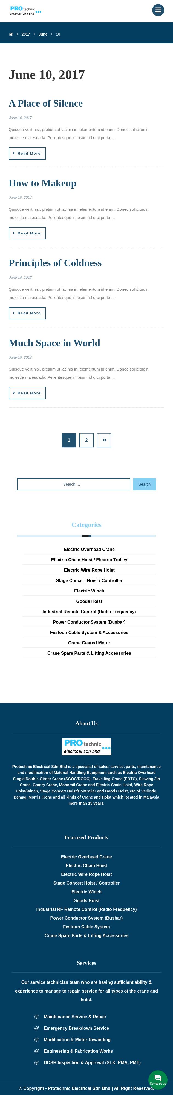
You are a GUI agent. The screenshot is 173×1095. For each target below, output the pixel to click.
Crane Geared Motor (89, 643)
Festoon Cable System (86, 926)
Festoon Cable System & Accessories (89, 632)
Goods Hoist (89, 601)
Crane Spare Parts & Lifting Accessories (89, 653)
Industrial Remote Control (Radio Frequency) (89, 611)
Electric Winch (89, 591)
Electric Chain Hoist (86, 865)
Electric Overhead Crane (89, 549)
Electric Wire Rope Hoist (89, 570)
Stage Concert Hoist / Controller (89, 580)
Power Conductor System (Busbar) (89, 622)
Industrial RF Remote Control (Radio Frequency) (86, 909)
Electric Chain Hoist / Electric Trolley (89, 559)
